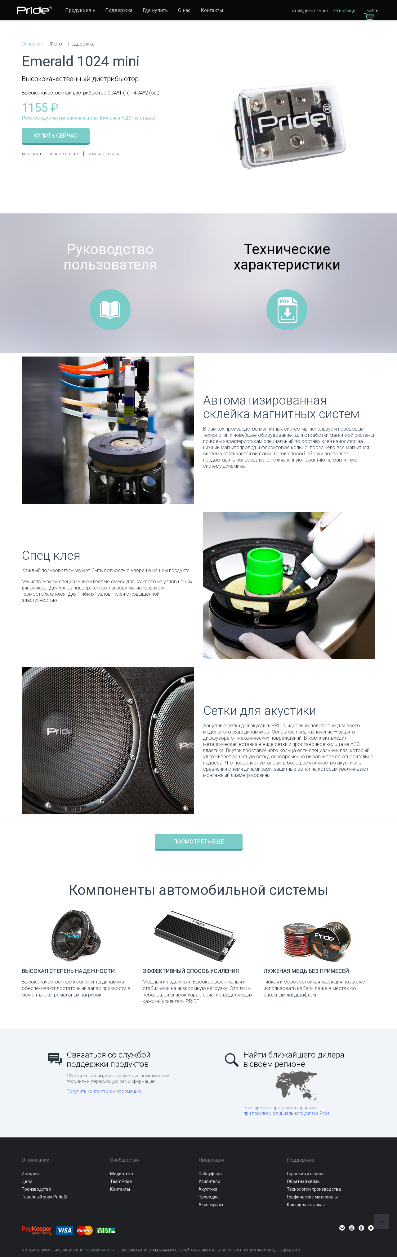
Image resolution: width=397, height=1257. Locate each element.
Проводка (208, 1196)
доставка (31, 153)
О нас (184, 10)
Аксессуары (210, 1204)
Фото (56, 44)
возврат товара (104, 153)
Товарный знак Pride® (44, 1196)
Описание (32, 44)
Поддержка (118, 10)
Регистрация (345, 11)
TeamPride (121, 1181)
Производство (36, 1189)
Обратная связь (303, 1181)
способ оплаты (64, 153)
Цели (27, 1181)
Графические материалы (312, 1196)
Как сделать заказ (306, 1204)
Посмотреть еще (198, 841)
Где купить (155, 10)
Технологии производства (314, 1189)
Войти (372, 11)
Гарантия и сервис (305, 1173)
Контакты (212, 10)
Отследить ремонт (310, 11)
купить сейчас (55, 135)
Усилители (209, 1181)
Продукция (78, 10)
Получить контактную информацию (104, 1091)
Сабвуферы (210, 1173)
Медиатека (121, 1173)
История (30, 1173)
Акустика (207, 1189)
